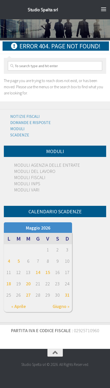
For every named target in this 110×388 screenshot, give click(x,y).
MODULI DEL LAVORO (34, 171)
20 (28, 284)
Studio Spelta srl (43, 10)
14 (38, 272)
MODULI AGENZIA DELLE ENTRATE (47, 165)
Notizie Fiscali (25, 116)
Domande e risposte (30, 122)
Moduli (17, 128)
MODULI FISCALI (29, 177)
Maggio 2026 (38, 228)
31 (67, 295)
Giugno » (61, 306)
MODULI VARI (26, 190)
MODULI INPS (27, 184)
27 (28, 295)
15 (47, 272)
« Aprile (18, 306)
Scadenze (19, 134)
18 (8, 284)
